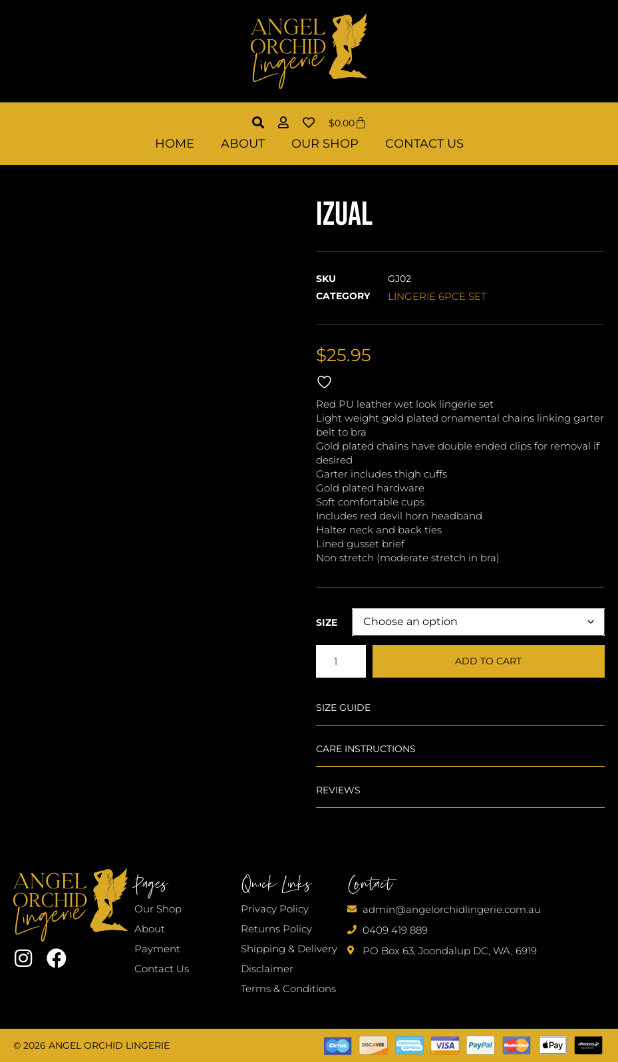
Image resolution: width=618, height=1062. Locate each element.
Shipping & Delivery (289, 948)
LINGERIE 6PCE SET (437, 296)
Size (326, 622)
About (243, 143)
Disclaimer (267, 968)
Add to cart (488, 661)
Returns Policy (276, 928)
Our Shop (325, 143)
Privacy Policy (275, 908)
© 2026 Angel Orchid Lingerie (91, 1045)
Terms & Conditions (288, 988)
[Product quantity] (341, 661)
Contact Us (424, 143)
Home (174, 143)
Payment (157, 948)
